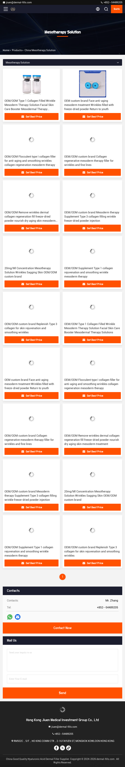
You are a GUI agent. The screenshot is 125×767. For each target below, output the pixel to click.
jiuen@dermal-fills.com (17, 2)
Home (6, 50)
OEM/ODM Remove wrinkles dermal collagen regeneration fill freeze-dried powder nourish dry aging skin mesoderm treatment (91, 440)
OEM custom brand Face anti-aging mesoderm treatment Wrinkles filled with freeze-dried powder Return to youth (89, 105)
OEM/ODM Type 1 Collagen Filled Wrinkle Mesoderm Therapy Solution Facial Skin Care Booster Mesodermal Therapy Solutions (92, 328)
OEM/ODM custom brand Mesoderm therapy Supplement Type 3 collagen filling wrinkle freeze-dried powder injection (91, 216)
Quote (117, 9)
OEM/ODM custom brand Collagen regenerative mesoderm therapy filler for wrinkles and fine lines (89, 161)
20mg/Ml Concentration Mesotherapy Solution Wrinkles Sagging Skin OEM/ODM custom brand (31, 272)
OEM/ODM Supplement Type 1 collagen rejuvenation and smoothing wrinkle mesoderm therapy (88, 272)
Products (17, 50)
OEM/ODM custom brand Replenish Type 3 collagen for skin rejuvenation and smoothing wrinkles (31, 328)
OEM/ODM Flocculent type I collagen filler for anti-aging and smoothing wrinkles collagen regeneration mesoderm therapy (30, 161)
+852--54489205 (111, 2)
